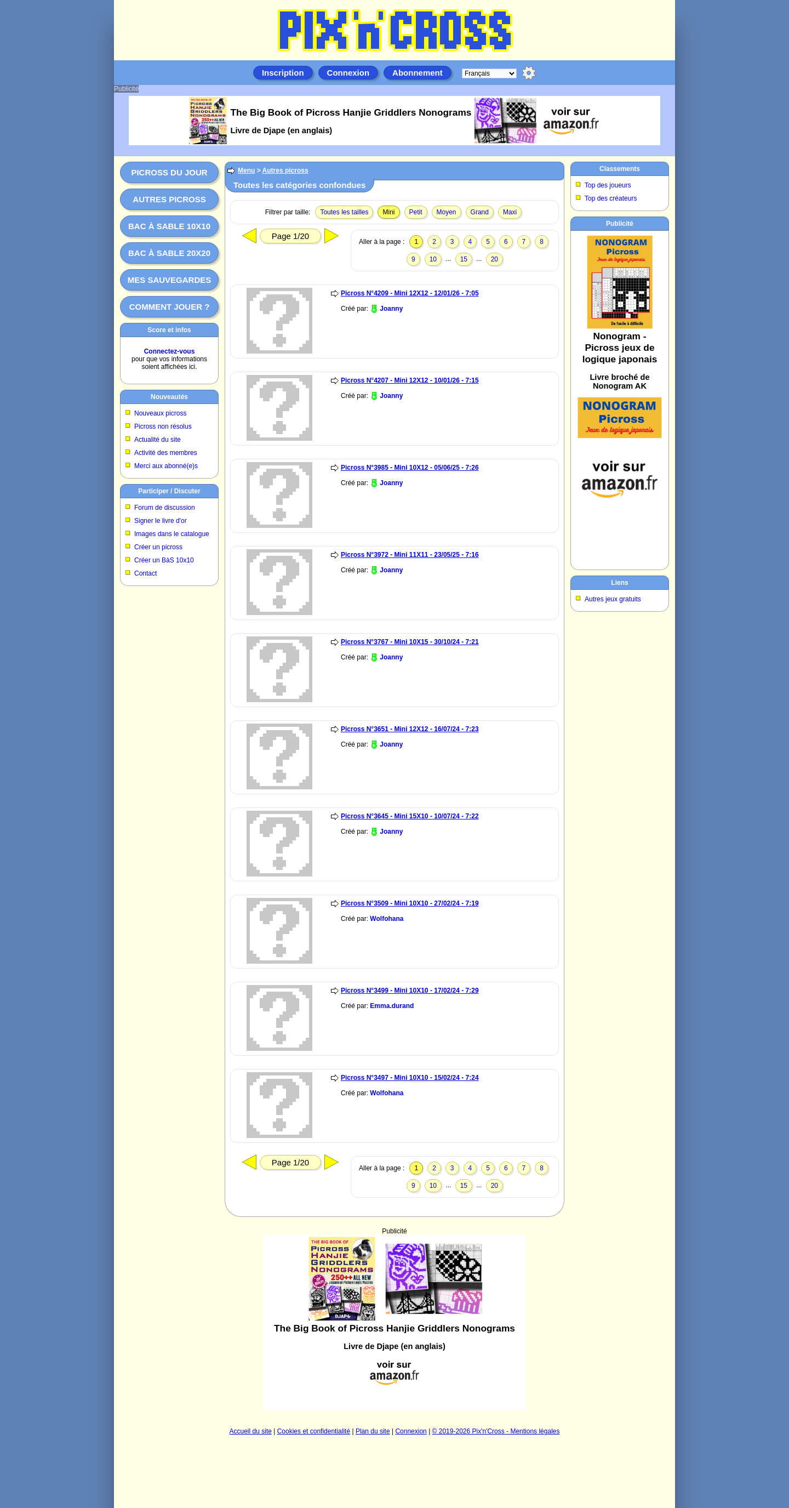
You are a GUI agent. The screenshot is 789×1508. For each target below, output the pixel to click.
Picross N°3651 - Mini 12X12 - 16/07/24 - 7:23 (410, 729)
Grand (480, 212)
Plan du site (373, 1431)
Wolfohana (386, 919)
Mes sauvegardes (169, 279)
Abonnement (417, 72)
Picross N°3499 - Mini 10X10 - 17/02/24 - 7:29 (410, 990)
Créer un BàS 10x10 (164, 560)
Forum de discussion (164, 507)
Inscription (283, 72)
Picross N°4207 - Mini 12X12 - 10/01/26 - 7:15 (410, 380)
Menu (246, 170)
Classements (619, 169)
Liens (619, 583)
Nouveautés (169, 397)
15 (463, 259)
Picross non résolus (163, 426)
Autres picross (169, 199)
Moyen (446, 212)
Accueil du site (251, 1431)
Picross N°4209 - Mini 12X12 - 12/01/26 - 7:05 (410, 293)
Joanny (391, 308)
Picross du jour (169, 172)
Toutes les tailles (344, 212)
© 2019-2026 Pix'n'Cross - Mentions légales (496, 1431)
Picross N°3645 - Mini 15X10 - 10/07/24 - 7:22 (410, 816)
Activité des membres (165, 453)
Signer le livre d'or (160, 521)
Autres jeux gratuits (613, 599)
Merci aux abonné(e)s (166, 466)
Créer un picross (158, 547)
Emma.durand (392, 1006)
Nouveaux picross (160, 413)
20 (494, 259)
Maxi (510, 212)
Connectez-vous (169, 351)
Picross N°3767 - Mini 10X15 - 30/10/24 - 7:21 (410, 642)
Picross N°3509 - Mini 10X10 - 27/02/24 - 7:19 (410, 903)
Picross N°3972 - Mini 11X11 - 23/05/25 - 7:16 (410, 555)
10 (433, 259)
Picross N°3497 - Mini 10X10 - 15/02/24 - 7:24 (410, 1078)
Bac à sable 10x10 (169, 226)
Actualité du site (157, 439)
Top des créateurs (611, 198)
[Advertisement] (394, 1322)
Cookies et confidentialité (313, 1431)
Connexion (348, 72)
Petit (415, 212)
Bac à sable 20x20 (169, 253)
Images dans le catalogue (171, 534)
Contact (145, 573)
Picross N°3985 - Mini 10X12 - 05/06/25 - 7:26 (410, 467)
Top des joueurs (608, 185)
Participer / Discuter (169, 491)
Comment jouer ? (169, 306)
